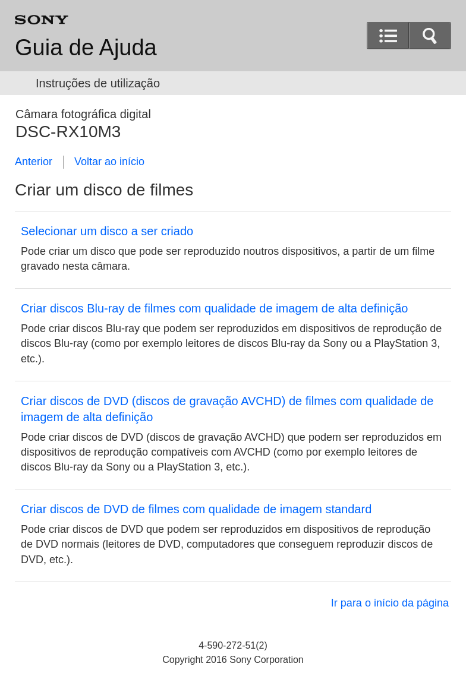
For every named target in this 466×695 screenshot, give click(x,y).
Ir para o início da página (390, 603)
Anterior (33, 162)
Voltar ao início (109, 162)
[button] (430, 36)
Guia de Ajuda (86, 47)
